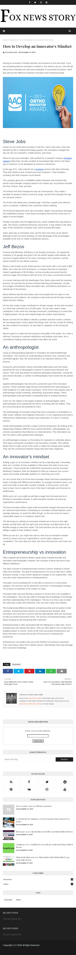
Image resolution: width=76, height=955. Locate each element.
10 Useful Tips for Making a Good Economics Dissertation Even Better (43, 820)
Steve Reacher (11, 52)
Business (14, 40)
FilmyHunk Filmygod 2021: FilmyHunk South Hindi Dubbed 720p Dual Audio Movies (42, 858)
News (38, 884)
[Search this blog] (29, 759)
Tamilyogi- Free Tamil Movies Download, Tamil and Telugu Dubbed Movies (44, 845)
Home (5, 40)
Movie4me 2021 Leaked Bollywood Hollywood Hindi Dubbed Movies (44, 831)
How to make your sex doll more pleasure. (34, 806)
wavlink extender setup (30, 704)
